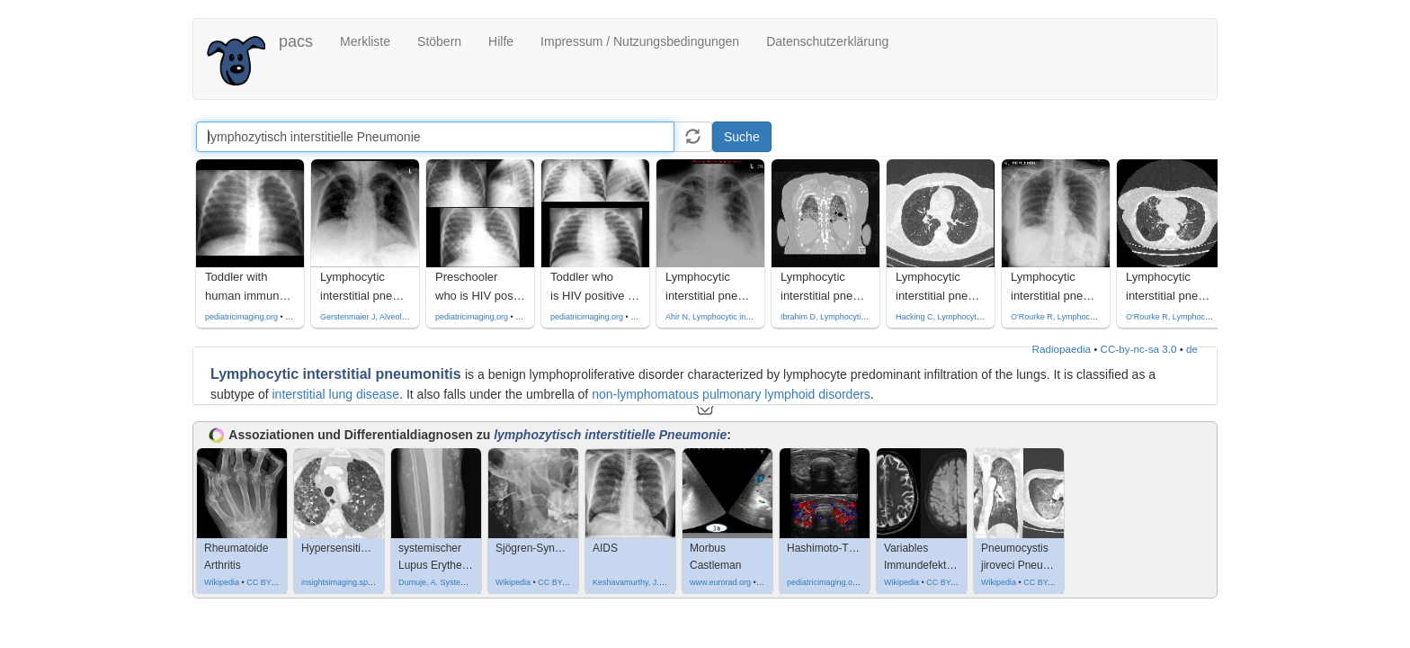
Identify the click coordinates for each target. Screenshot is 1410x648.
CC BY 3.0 (265, 582)
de (1192, 349)
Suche (742, 137)
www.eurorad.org (720, 582)
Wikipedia (221, 582)
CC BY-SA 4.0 (1048, 582)
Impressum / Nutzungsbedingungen (639, 41)
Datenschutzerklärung (827, 41)
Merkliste (365, 41)
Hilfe (500, 41)
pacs (296, 41)
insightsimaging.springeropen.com (362, 582)
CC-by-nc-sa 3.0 (1139, 349)
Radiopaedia (1061, 349)
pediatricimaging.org (241, 316)
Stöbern (439, 41)
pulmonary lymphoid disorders (784, 394)
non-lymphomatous (645, 394)
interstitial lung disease (336, 394)
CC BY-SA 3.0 (563, 582)
